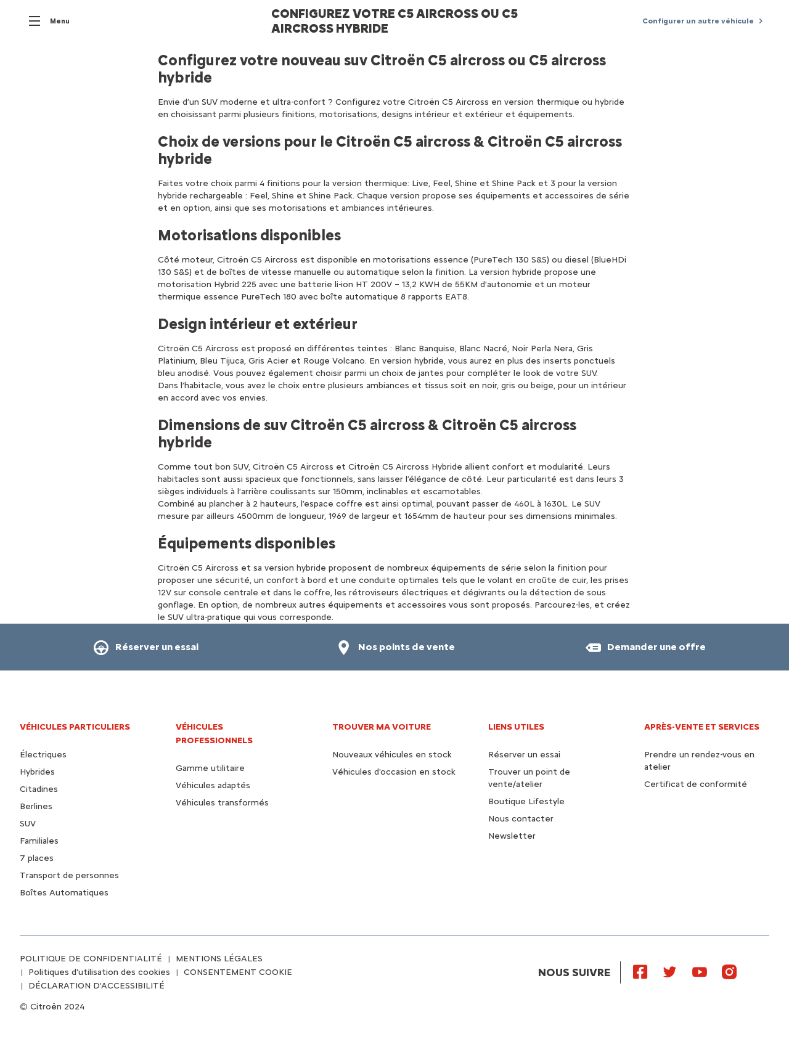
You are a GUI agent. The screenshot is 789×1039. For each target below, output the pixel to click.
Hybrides (37, 772)
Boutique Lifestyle (526, 801)
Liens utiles (516, 727)
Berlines (36, 806)
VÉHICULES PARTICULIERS (75, 727)
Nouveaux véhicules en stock (392, 754)
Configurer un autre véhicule (698, 21)
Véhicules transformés (222, 802)
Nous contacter (521, 818)
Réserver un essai (524, 754)
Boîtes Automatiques (64, 892)
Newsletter (512, 836)
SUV (28, 823)
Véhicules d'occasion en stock (394, 772)
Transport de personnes (69, 875)
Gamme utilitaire (210, 768)
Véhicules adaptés (213, 785)
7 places (37, 858)
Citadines (39, 789)
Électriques (43, 754)
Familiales (39, 841)
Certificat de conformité (695, 784)
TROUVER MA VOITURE (381, 727)
